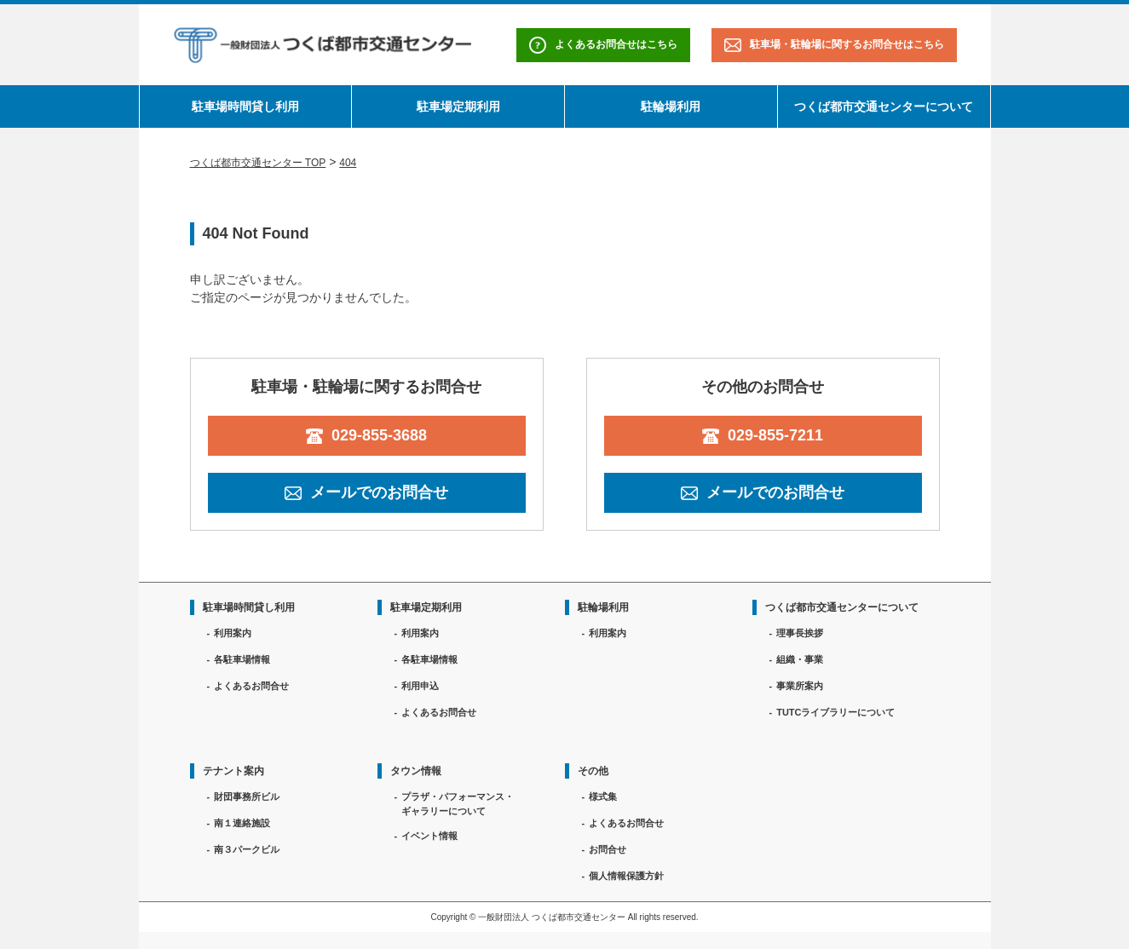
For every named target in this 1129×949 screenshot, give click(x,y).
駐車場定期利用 (458, 106)
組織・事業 (799, 659)
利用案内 (232, 633)
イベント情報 (429, 836)
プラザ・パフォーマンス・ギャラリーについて (457, 803)
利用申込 (420, 686)
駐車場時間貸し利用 (245, 106)
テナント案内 (233, 771)
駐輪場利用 (670, 106)
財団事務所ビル (246, 796)
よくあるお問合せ (251, 686)
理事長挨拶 (799, 633)
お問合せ (607, 849)
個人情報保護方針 (626, 876)
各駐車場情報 (242, 659)
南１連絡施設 (242, 823)
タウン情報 (415, 771)
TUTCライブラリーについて (835, 712)
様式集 (603, 796)
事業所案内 (799, 686)
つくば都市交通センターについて (883, 106)
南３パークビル (246, 849)
